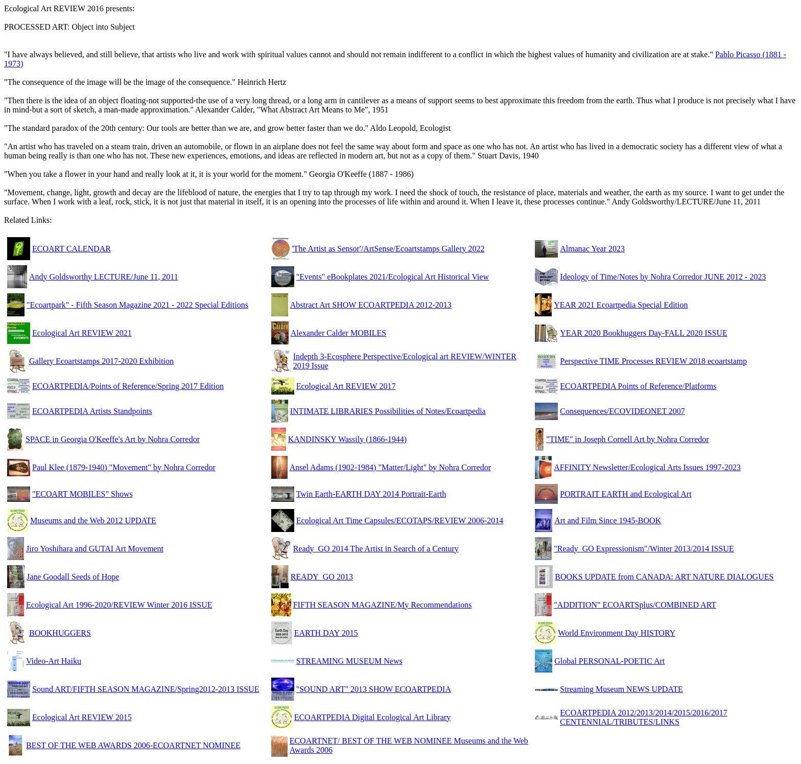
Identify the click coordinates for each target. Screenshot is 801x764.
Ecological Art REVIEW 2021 (82, 333)
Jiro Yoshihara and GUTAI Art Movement (94, 548)
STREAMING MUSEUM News (349, 661)
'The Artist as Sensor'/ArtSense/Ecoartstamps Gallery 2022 (388, 248)
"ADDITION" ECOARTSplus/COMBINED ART (635, 604)
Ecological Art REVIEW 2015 (82, 717)
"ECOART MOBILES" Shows (82, 494)
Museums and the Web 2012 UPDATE (93, 520)
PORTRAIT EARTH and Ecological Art (625, 494)
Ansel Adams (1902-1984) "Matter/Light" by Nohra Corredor (390, 467)
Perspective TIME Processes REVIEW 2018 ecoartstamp (653, 361)
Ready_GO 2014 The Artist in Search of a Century (376, 548)
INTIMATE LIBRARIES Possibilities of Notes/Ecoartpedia (388, 411)
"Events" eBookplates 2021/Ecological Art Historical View (392, 276)
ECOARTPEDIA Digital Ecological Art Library (372, 717)
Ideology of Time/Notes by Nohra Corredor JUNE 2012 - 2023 (663, 276)
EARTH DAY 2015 (326, 633)
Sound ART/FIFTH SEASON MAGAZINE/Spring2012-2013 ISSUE (145, 689)
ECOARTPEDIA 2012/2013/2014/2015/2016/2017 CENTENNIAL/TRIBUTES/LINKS (643, 717)
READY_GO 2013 (322, 576)
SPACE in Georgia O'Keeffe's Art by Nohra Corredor (113, 439)
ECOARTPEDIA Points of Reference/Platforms (638, 386)
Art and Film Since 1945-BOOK (607, 520)
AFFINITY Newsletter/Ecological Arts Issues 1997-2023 (647, 467)
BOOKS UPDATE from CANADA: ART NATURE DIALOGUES (664, 576)
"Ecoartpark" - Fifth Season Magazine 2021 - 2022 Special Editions (137, 304)
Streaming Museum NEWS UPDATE (621, 689)
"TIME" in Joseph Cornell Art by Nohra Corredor (627, 439)
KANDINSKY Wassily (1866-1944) (347, 439)
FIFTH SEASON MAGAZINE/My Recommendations (382, 604)
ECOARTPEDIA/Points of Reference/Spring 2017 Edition (128, 386)
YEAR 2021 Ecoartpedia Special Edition (621, 304)
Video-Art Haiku (53, 661)
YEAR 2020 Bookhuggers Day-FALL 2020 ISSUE (643, 333)
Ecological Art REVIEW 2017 (346, 386)
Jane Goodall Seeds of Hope (73, 576)
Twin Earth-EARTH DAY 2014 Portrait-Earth (371, 494)
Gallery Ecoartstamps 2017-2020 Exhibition (101, 361)
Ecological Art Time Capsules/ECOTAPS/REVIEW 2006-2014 (400, 520)
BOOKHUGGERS (60, 633)
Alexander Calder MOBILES (339, 333)
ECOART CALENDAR (71, 248)
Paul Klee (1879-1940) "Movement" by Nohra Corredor (124, 467)
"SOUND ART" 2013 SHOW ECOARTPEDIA (373, 689)
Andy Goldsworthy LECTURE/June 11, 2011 (103, 276)
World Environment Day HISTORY (616, 633)
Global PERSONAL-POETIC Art (609, 661)
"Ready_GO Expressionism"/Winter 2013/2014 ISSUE (644, 548)
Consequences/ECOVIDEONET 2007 (622, 411)
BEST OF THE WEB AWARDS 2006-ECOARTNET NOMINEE (133, 745)
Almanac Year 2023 (592, 248)
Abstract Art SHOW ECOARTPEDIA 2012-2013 (371, 304)
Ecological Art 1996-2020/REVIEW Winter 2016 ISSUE (119, 604)
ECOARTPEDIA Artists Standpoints (92, 411)
